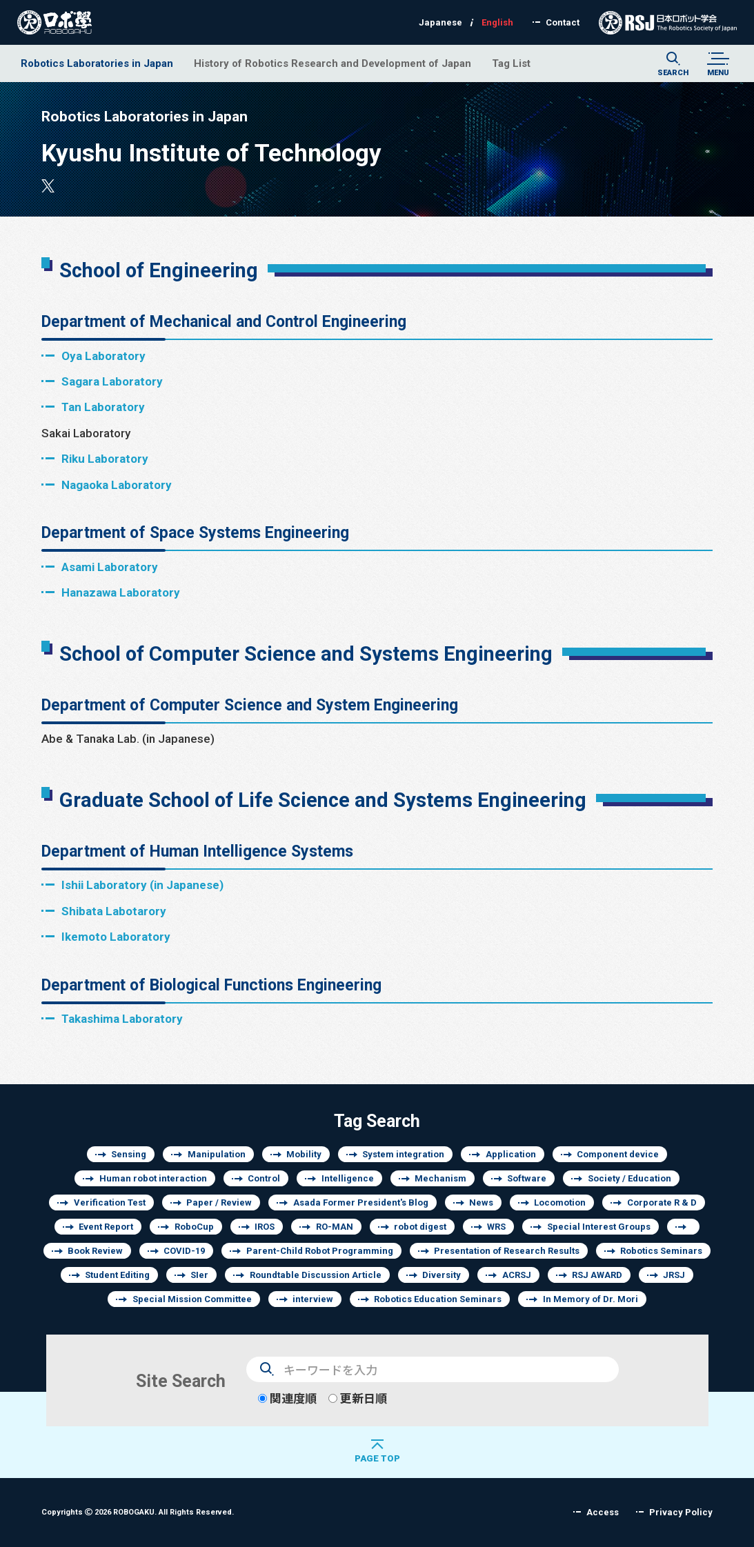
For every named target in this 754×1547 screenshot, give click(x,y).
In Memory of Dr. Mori (590, 1299)
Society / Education (629, 1178)
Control (264, 1178)
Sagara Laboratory (112, 381)
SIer (199, 1274)
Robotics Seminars (661, 1250)
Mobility (303, 1154)
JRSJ (674, 1274)
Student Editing (117, 1274)
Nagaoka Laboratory (116, 484)
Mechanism (440, 1178)
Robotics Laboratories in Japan (97, 63)
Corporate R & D (662, 1202)
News (481, 1202)
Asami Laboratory (109, 566)
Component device (618, 1154)
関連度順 (287, 1398)
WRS (496, 1226)
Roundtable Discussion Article (315, 1274)
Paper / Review (219, 1202)
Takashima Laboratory (122, 1018)
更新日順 (357, 1398)
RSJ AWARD (597, 1274)
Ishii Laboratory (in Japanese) (142, 884)
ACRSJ (516, 1274)
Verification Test (110, 1202)
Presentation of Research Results (506, 1250)
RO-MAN (334, 1226)
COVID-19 (184, 1250)
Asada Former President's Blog (360, 1202)
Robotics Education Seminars (438, 1299)
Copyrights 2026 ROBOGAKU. (137, 1511)
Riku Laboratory (104, 458)
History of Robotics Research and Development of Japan (332, 63)
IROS (265, 1226)
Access (602, 1512)
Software (526, 1178)
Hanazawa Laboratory (120, 592)
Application (511, 1154)
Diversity (441, 1274)
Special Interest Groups (599, 1226)
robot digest (420, 1226)
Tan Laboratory (103, 406)
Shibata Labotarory (113, 911)
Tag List (511, 63)
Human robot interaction (153, 1178)
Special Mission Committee (192, 1299)
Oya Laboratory (103, 355)
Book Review (95, 1250)
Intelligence (347, 1178)
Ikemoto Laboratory (115, 936)
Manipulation (217, 1154)
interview (312, 1299)
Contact (562, 22)
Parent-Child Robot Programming (319, 1250)
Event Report (106, 1226)
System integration (403, 1154)
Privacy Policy (681, 1512)
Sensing (128, 1154)
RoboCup (194, 1226)
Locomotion (560, 1202)
